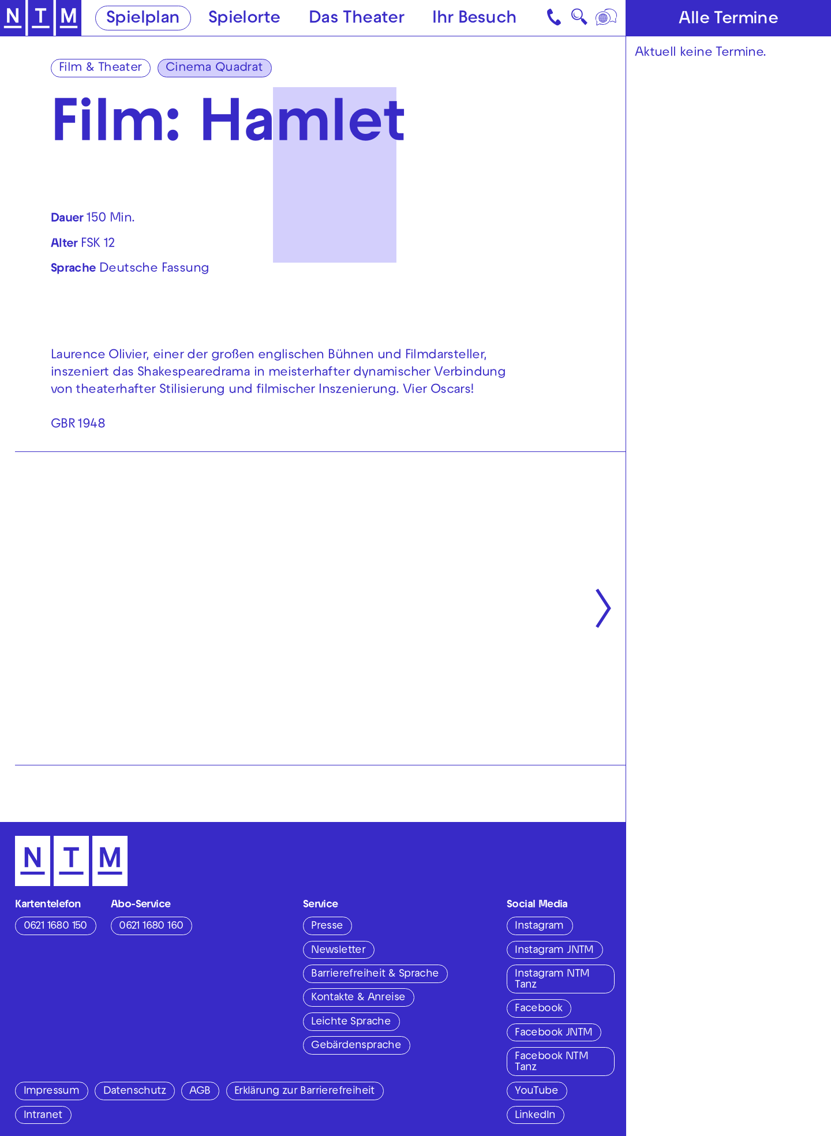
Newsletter (338, 951)
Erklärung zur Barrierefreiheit (304, 1091)
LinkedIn (535, 1116)
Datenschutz (134, 1091)
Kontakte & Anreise (358, 998)
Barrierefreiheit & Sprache (375, 974)
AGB (199, 1091)
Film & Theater (100, 68)
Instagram (539, 926)
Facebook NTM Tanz (551, 1062)
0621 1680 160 (151, 926)
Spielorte (244, 18)
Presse (327, 926)
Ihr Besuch (474, 18)
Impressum (52, 1091)
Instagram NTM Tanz (552, 980)
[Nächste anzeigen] (603, 608)
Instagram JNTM (554, 951)
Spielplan (143, 18)
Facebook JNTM (553, 1033)
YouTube (536, 1091)
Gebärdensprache (356, 1046)
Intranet (43, 1116)
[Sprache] (607, 18)
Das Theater (356, 18)
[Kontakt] (555, 18)
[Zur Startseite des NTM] (41, 18)
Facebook (538, 1009)
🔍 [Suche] (579, 20)
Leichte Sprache (351, 1022)
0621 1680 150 (55, 926)
